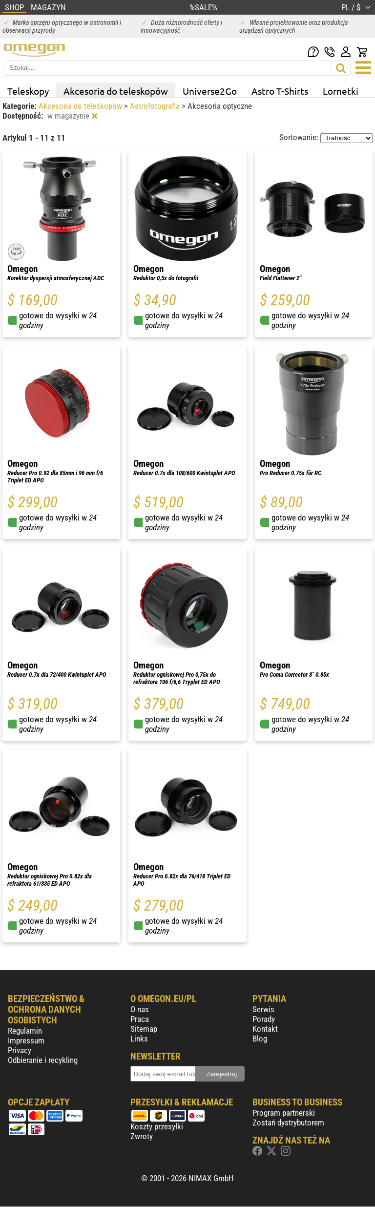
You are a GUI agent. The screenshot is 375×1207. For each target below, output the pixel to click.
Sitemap (143, 1029)
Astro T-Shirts (279, 91)
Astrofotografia (156, 106)
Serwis (263, 1009)
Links (139, 1038)
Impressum (26, 1040)
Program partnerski (283, 1113)
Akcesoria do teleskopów (115, 91)
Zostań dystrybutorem (288, 1122)
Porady (263, 1019)
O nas (139, 1009)
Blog (259, 1038)
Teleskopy (28, 91)
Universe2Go (210, 91)
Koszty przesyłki (156, 1126)
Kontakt (265, 1029)
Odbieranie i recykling (43, 1060)
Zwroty (141, 1136)
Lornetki (340, 91)
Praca (139, 1019)
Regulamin (25, 1031)
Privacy (19, 1050)
